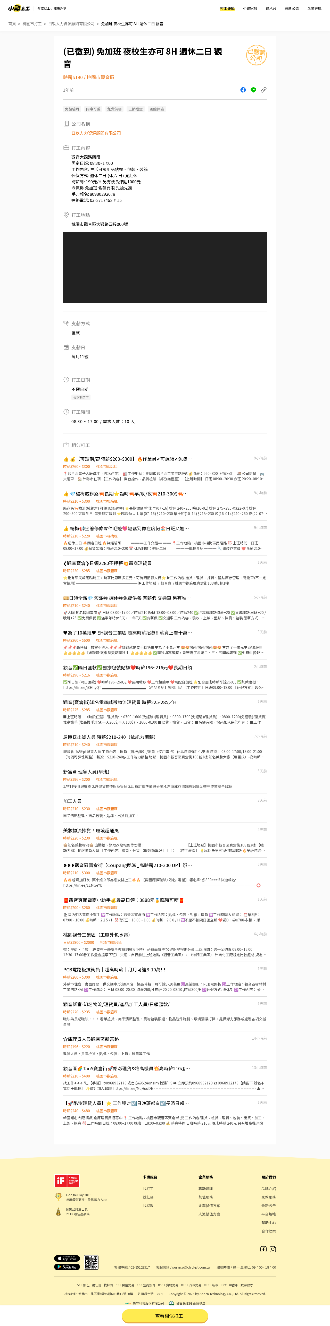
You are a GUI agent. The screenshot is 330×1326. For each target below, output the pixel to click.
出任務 (96, 1285)
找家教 (148, 1205)
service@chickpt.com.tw (191, 1267)
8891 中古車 (229, 1285)
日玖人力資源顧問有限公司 (71, 23)
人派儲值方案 (209, 1214)
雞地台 (271, 8)
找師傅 (108, 1285)
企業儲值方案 (209, 1205)
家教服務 (268, 1197)
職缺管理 (206, 1188)
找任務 (148, 1197)
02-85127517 (140, 1267)
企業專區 (314, 8)
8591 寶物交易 (168, 1285)
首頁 (12, 23)
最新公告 (292, 8)
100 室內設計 (146, 1285)
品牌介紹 (268, 1188)
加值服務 (206, 1197)
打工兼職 (227, 8)
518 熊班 (83, 1285)
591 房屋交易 (125, 1285)
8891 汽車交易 (191, 1285)
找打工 (148, 1188)
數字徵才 (247, 1285)
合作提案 (268, 1231)
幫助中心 (268, 1222)
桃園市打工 (32, 23)
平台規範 (268, 1214)
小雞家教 (250, 8)
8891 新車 (211, 1285)
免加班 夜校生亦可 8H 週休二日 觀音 (132, 23)
